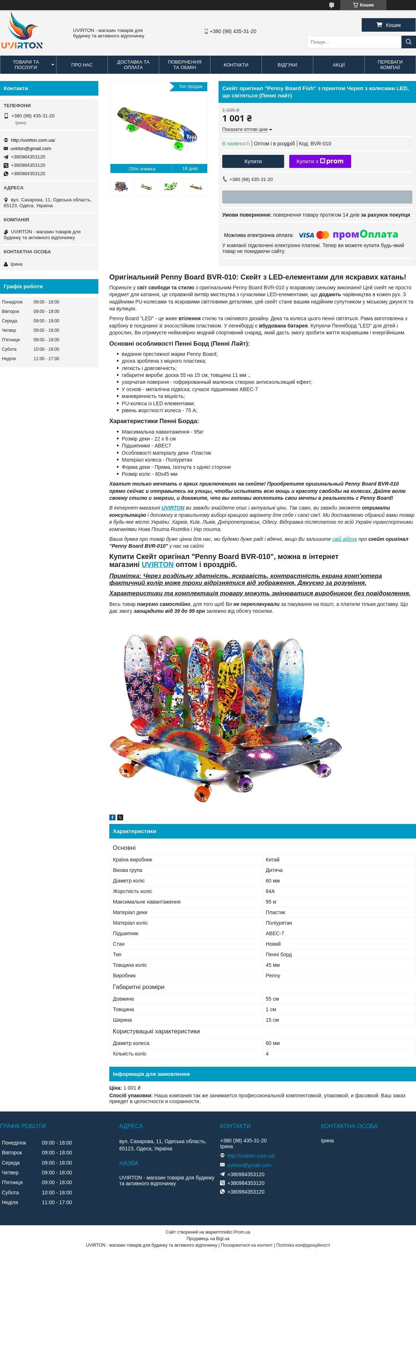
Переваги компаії (390, 64)
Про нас (82, 65)
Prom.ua (242, 1232)
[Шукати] (408, 42)
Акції (339, 65)
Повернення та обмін (184, 64)
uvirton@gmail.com (31, 148)
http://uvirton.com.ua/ (33, 140)
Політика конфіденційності (303, 1245)
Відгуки (287, 65)
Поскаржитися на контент (246, 1245)
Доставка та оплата (133, 64)
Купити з (320, 161)
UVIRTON (173, 508)
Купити (253, 161)
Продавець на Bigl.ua (208, 1238)
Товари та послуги (26, 64)
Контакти (236, 65)
